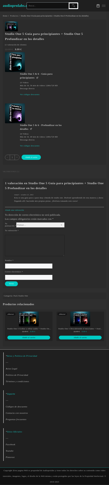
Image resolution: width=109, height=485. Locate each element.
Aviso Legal (11, 369)
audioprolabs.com (20, 5)
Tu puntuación (10, 224)
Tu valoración (12, 230)
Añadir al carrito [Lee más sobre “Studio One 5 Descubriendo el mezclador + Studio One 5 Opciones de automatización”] (80, 338)
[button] (34, 62)
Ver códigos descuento (30, 94)
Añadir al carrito (32, 157)
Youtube (10, 451)
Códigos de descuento (16, 407)
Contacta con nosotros (17, 413)
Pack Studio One (20, 296)
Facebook (10, 445)
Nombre (9, 260)
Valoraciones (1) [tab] (11, 171)
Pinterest (10, 458)
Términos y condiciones (17, 382)
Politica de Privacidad (17, 375)
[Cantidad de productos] (12, 157)
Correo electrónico (14, 272)
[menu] (103, 5)
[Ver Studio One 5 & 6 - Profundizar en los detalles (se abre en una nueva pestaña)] (31, 129)
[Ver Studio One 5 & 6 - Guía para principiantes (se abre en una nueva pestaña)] (37, 77)
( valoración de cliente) (16, 45)
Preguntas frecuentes (16, 420)
